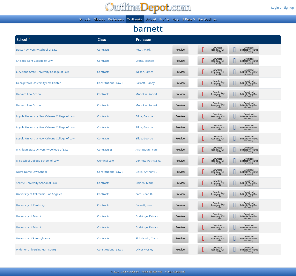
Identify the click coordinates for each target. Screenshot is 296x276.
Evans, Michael (145, 61)
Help (175, 19)
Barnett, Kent (144, 205)
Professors (116, 19)
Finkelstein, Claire (147, 238)
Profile (164, 19)
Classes (99, 19)
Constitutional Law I (110, 172)
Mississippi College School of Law (37, 160)
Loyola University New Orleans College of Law (45, 116)
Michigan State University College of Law (42, 149)
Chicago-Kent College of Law (34, 61)
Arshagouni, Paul (147, 149)
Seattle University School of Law (36, 183)
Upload (151, 19)
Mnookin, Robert (146, 94)
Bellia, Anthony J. (146, 172)
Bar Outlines (207, 19)
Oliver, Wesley (144, 249)
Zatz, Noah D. (144, 194)
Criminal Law (105, 160)
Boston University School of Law (36, 49)
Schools (85, 19)
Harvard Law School (29, 94)
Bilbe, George (144, 116)
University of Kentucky (30, 205)
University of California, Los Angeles (39, 194)
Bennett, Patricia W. (148, 160)
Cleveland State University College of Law (42, 72)
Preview (180, 49)
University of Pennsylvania (33, 238)
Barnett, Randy (145, 83)
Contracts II (104, 149)
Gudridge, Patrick (147, 216)
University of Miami (28, 216)
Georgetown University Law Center (38, 83)
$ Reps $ (189, 19)
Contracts (103, 49)
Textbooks (134, 19)
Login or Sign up (282, 7)
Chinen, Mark (144, 183)
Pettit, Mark (143, 49)
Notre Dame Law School (31, 172)
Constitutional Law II (110, 83)
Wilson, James (144, 72)
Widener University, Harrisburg (36, 249)
